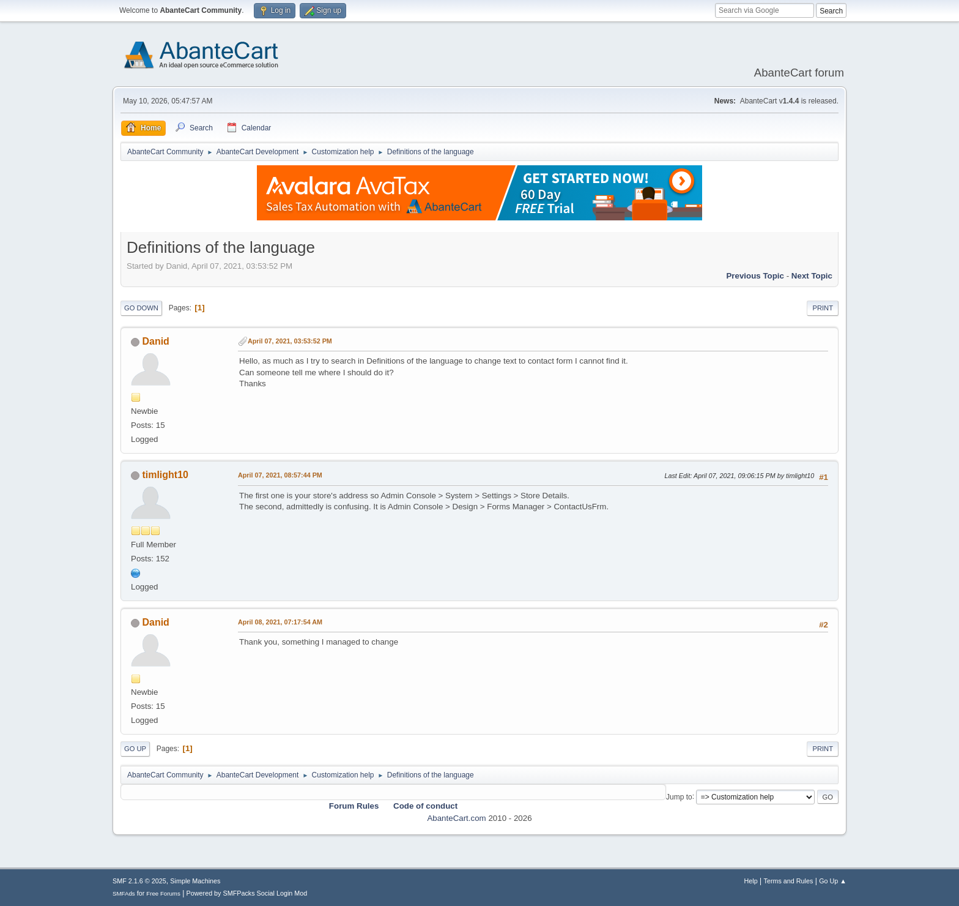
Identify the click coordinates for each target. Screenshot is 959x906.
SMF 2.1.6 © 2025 (139, 881)
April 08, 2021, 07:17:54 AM (280, 622)
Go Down (141, 308)
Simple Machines (195, 881)
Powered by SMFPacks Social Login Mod (247, 893)
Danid (155, 341)
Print (822, 308)
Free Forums (163, 893)
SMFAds (124, 893)
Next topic (811, 275)
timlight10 (165, 475)
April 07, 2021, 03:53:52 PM (290, 341)
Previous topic (755, 275)
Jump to (679, 796)
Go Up (135, 748)
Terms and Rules (788, 881)
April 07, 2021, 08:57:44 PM (280, 475)
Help (751, 881)
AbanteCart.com (456, 818)
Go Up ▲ (832, 881)
